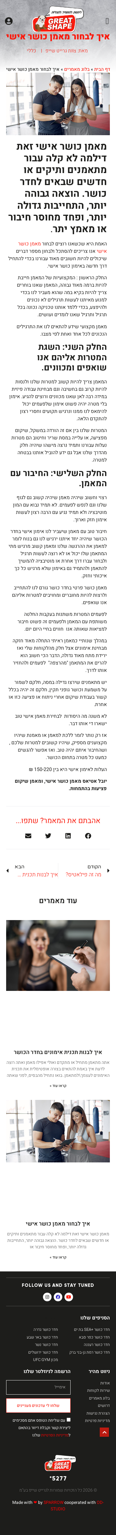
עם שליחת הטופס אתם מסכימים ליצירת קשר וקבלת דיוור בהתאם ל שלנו (42, 1427)
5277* (58, 1478)
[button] (107, 21)
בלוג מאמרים (77, 69)
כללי (31, 51)
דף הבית (102, 69)
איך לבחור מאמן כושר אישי (58, 1224)
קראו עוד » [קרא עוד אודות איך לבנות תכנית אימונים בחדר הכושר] (58, 1086)
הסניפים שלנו (95, 1318)
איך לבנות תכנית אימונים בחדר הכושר (58, 1052)
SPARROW (54, 1502)
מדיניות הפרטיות (54, 1435)
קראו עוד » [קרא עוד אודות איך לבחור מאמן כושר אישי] (58, 1257)
